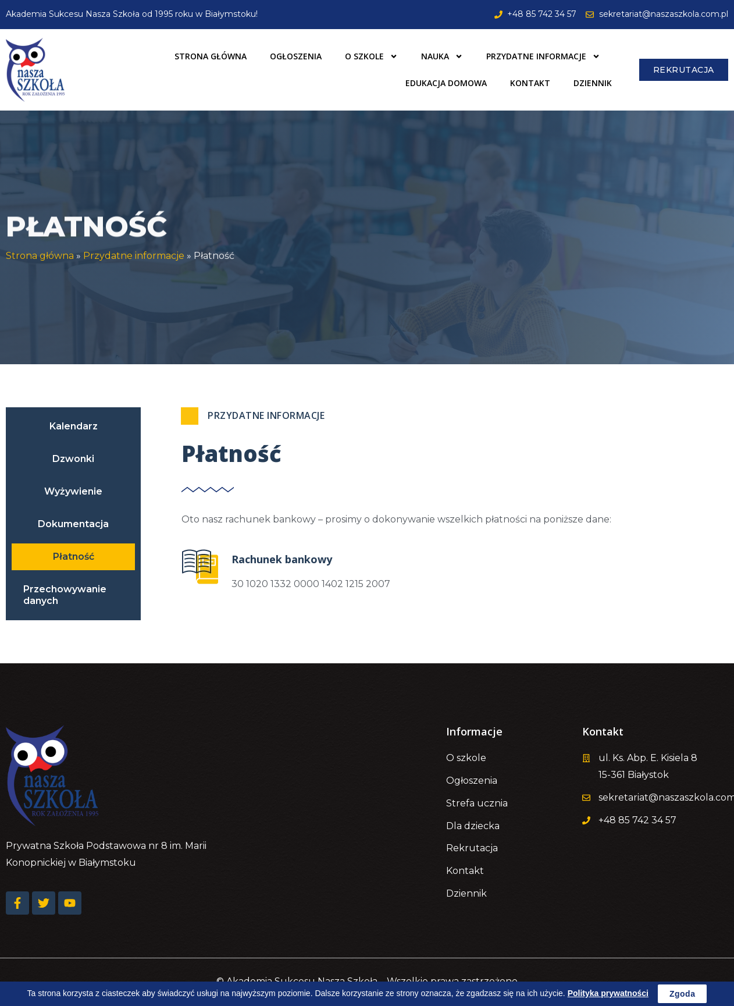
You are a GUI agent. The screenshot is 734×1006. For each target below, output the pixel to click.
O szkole (371, 56)
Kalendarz (73, 426)
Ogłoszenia (296, 56)
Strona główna (210, 56)
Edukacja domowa (446, 82)
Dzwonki (73, 458)
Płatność (73, 556)
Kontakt (530, 82)
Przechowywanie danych (64, 595)
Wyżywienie (73, 491)
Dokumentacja (73, 523)
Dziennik (592, 82)
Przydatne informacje (543, 56)
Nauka (442, 56)
